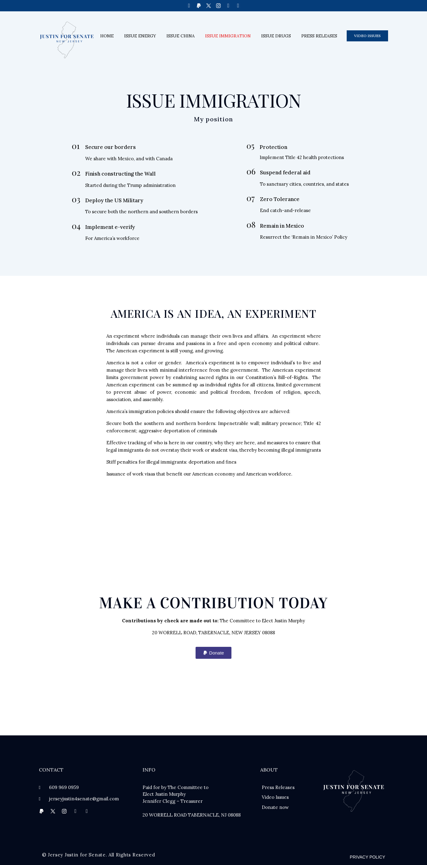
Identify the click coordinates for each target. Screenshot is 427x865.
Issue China (180, 36)
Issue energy (140, 36)
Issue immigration (228, 36)
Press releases (319, 36)
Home (107, 36)
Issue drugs (276, 36)
